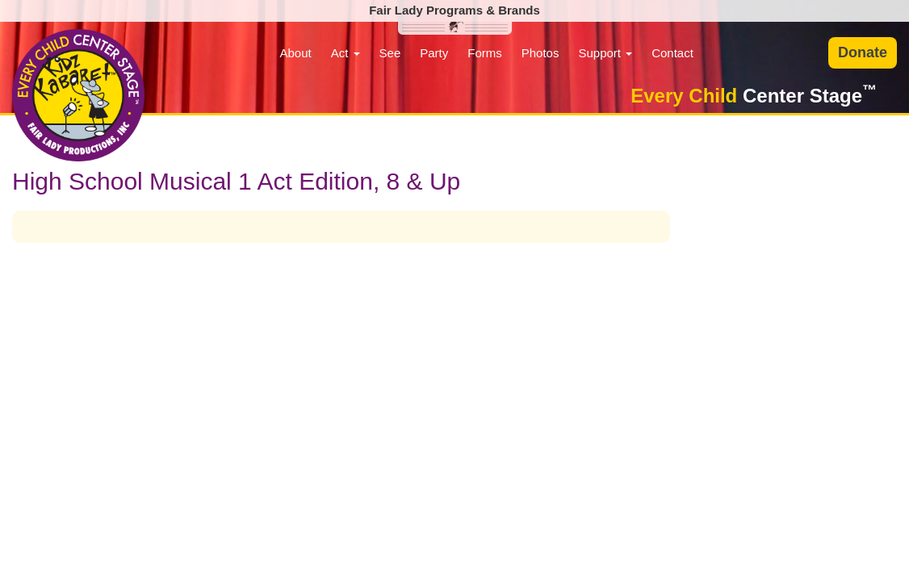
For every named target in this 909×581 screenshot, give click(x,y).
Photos (540, 53)
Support (605, 53)
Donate (862, 52)
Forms (484, 53)
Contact (672, 53)
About (295, 53)
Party (434, 53)
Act (345, 53)
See (390, 53)
